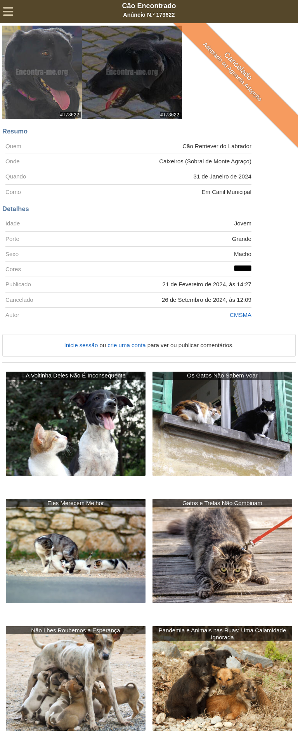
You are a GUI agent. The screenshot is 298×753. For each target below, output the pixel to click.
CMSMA (240, 315)
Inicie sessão (82, 345)
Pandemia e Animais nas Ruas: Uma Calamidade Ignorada (222, 633)
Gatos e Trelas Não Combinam (222, 503)
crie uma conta (127, 345)
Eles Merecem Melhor (75, 503)
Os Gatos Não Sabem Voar (222, 375)
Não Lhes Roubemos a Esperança (75, 630)
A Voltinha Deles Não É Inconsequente (76, 375)
